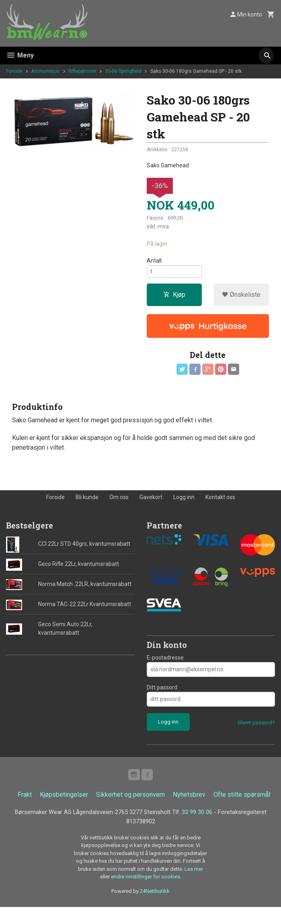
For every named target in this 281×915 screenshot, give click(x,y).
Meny (20, 55)
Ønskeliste (241, 298)
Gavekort (150, 502)
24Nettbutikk (155, 899)
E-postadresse (165, 662)
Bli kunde (87, 502)
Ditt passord (162, 692)
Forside (14, 71)
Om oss (119, 502)
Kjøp (174, 298)
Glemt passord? (256, 727)
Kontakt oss (220, 502)
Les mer (194, 877)
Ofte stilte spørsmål (241, 801)
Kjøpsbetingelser (64, 801)
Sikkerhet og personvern (130, 801)
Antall (154, 261)
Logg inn (184, 502)
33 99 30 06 (229, 819)
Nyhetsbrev (189, 801)
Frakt (25, 801)
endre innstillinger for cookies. (146, 885)
